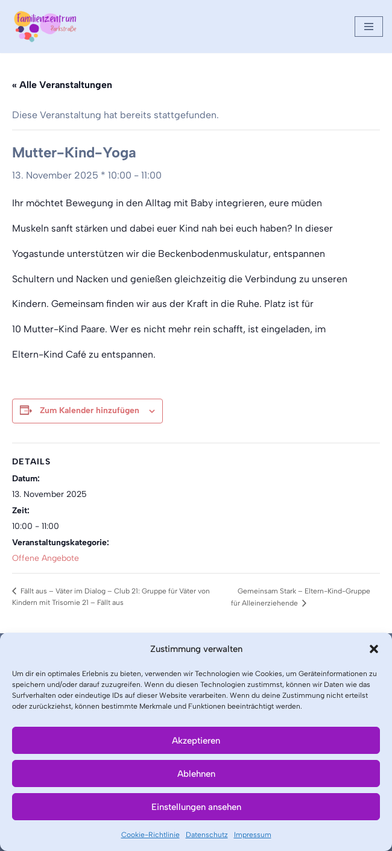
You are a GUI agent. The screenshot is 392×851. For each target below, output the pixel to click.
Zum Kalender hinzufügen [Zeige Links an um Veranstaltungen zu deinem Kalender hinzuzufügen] (89, 410)
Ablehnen (196, 773)
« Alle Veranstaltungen (62, 84)
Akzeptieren (196, 740)
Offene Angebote (45, 558)
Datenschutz (207, 834)
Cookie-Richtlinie (150, 834)
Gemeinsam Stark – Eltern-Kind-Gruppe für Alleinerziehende (300, 597)
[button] (374, 649)
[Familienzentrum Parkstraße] (45, 26)
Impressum (252, 834)
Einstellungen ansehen (196, 807)
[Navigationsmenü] (369, 26)
